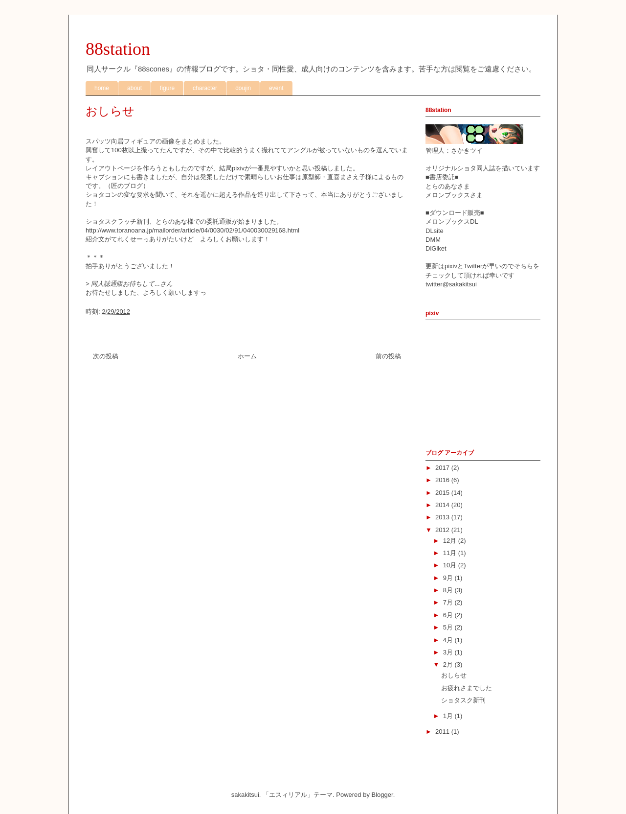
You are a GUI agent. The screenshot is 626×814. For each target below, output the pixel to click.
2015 (443, 492)
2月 (449, 664)
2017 (443, 467)
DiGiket (436, 248)
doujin (243, 88)
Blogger (382, 794)
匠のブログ (127, 185)
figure (167, 88)
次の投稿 (105, 356)
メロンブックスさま (454, 195)
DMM (433, 239)
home (101, 88)
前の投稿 (388, 356)
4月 (449, 640)
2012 (443, 530)
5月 (449, 627)
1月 (449, 716)
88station (118, 49)
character (205, 88)
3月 (449, 652)
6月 (449, 615)
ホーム (247, 356)
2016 (443, 480)
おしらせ (454, 675)
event (276, 88)
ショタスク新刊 (463, 700)
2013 (443, 517)
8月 (449, 590)
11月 (450, 553)
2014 (443, 505)
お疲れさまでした (466, 688)
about (134, 88)
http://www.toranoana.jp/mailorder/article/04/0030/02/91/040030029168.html (192, 230)
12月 (450, 540)
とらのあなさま (447, 186)
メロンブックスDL (451, 221)
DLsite (434, 230)
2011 (443, 731)
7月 (449, 602)
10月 (450, 565)
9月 (449, 577)
